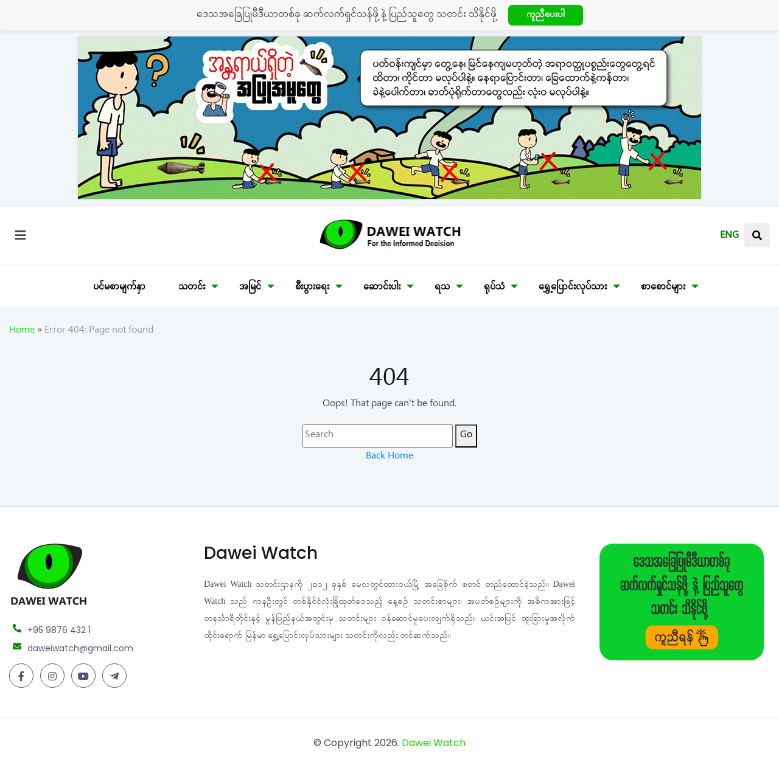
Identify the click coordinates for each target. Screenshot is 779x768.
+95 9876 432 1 (59, 630)
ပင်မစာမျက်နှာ (119, 288)
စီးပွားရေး (312, 288)
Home (22, 331)
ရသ (442, 288)
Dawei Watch (434, 743)
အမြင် (250, 288)
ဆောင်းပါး (381, 288)
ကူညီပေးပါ (545, 16)
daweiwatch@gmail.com (80, 648)
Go (466, 436)
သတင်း (191, 288)
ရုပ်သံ (494, 288)
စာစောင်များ (663, 288)
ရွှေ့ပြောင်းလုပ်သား (573, 288)
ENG (729, 236)
